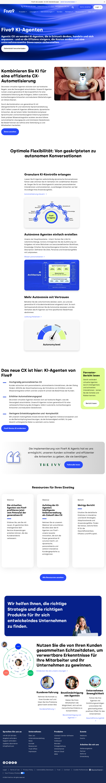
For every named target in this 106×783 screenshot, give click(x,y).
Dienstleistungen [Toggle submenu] (47, 12)
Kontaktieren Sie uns (62, 6)
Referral (83, 754)
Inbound (57, 738)
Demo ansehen (85, 7)
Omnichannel (59, 749)
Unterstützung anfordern (45, 6)
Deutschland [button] (96, 770)
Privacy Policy (28, 770)
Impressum (32, 751)
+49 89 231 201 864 (29, 6)
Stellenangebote (86, 748)
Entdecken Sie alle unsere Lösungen (51, 671)
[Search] (73, 7)
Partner (83, 751)
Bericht (91, 403)
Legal (5, 770)
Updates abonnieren (10, 743)
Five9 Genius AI (15, 428)
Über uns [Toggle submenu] (91, 12)
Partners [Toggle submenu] (68, 12)
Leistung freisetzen (32, 317)
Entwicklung (84, 756)
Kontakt (31, 743)
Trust (58, 770)
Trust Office (33, 749)
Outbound (57, 741)
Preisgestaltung (60, 746)
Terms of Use (15, 770)
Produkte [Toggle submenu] (22, 12)
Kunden (59, 12)
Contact (67, 770)
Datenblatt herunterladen (15, 48)
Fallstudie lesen (73, 465)
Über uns (32, 736)
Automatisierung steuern (34, 194)
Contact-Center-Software (63, 736)
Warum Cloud (59, 751)
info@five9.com (8, 746)
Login (97, 7)
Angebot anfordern (10, 738)
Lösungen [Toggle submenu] (33, 12)
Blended (57, 743)
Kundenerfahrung (47, 709)
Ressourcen (33, 746)
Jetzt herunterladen (68, 2)
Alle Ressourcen (53, 577)
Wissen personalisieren (33, 257)
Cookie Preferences (80, 770)
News (31, 741)
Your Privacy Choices (12, 773)
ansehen (10, 132)
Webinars (83, 736)
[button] (104, 2)
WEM (56, 754)
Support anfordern (9, 741)
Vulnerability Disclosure (45, 770)
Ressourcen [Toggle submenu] (80, 12)
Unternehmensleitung (36, 738)
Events (82, 738)
